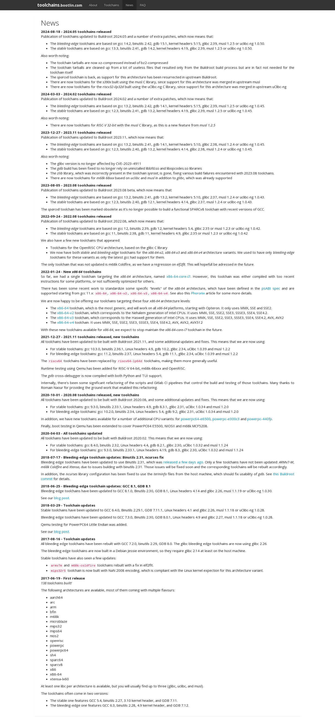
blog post (61, 498)
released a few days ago (183, 462)
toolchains (59, 5)
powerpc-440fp (259, 419)
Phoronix (198, 293)
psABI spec (271, 288)
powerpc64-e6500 (196, 419)
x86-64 (63, 308)
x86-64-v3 (65, 317)
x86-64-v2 (65, 312)
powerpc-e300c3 (226, 419)
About (93, 5)
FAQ (143, 5)
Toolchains (111, 5)
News (129, 5)
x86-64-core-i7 (178, 276)
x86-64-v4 (65, 322)
